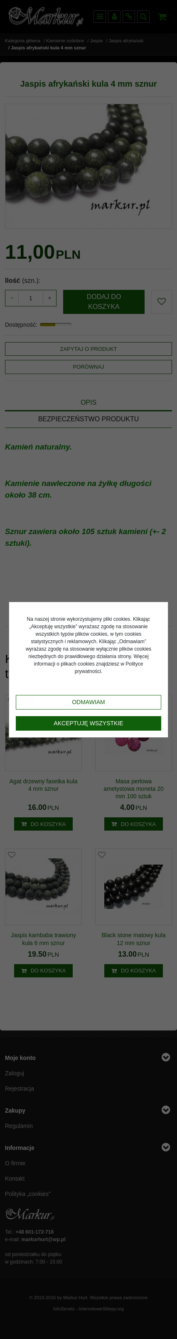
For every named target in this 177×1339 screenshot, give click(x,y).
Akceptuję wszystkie (88, 723)
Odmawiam (88, 702)
